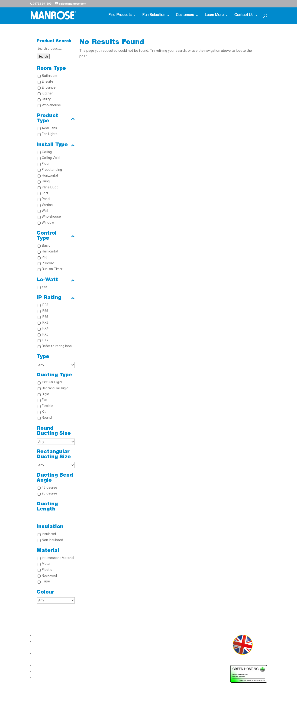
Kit (44, 412)
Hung (46, 181)
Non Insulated (52, 540)
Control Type (56, 236)
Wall (45, 211)
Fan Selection (153, 15)
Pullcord (48, 263)
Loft (45, 193)
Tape (46, 581)
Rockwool (49, 576)
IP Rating (56, 297)
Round (47, 418)
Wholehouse (51, 105)
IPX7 (45, 340)
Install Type (56, 145)
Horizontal (50, 176)
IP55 (45, 311)
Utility (46, 99)
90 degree (49, 493)
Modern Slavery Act (48, 665)
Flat (45, 400)
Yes (45, 287)
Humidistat (50, 251)
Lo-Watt (56, 280)
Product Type (56, 118)
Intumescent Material (58, 558)
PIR (44, 257)
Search (43, 56)
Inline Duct (50, 187)
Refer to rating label (57, 346)
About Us (40, 635)
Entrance (48, 88)
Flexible (47, 406)
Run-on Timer (52, 269)
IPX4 (45, 328)
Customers (185, 15)
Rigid (45, 394)
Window (48, 223)
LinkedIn (95, 638)
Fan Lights (50, 134)
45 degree (49, 488)
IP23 (45, 305)
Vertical (47, 205)
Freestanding (52, 170)
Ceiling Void (51, 158)
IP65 (45, 317)
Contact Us (243, 15)
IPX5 (45, 334)
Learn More (214, 15)
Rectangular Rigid (55, 388)
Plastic (47, 570)
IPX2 (45, 323)
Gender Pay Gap (45, 671)
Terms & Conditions (48, 677)
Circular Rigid (52, 382)
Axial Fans (49, 128)
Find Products (120, 15)
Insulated (49, 534)
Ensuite (47, 82)
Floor (46, 164)
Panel (46, 199)
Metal (46, 564)
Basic (46, 246)
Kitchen (47, 93)
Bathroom (49, 76)
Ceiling (47, 152)
